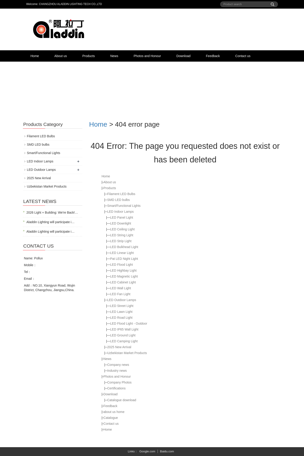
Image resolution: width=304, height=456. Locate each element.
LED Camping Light (124, 341)
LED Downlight (120, 223)
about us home (113, 412)
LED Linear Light (122, 253)
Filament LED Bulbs (121, 194)
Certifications (116, 388)
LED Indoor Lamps (120, 211)
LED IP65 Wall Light (124, 329)
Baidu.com (167, 451)
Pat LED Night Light (124, 259)
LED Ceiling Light (122, 229)
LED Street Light (122, 306)
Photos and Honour (147, 56)
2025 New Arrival (119, 347)
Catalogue (110, 418)
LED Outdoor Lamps (121, 300)
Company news (118, 365)
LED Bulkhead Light (124, 247)
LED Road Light (121, 317)
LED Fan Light (120, 294)
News (114, 56)
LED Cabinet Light (123, 282)
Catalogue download (121, 400)
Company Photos (119, 382)
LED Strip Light (120, 241)
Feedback (213, 56)
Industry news (117, 370)
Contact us (242, 56)
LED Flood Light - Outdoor (128, 323)
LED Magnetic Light (124, 276)
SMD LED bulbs (118, 200)
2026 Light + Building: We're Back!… (52, 212)
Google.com (147, 451)
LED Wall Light (120, 288)
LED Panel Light (121, 217)
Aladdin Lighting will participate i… (51, 222)
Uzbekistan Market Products (127, 353)
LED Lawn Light (121, 312)
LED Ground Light (123, 335)
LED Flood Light (121, 264)
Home (35, 56)
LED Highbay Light (123, 270)
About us (60, 56)
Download (183, 56)
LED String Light (121, 235)
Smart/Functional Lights (124, 205)
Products (88, 56)
